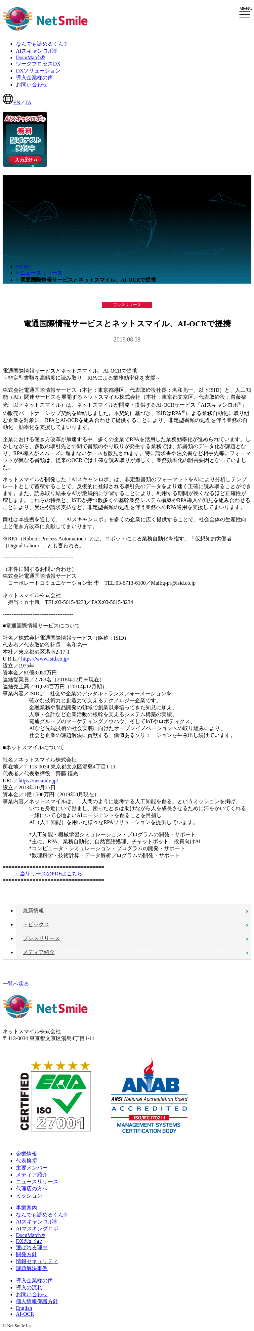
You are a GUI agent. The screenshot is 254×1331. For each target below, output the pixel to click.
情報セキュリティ (37, 1261)
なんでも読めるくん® (41, 1214)
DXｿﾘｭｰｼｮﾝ (29, 1241)
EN (16, 102)
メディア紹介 (39, 952)
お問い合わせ (32, 1294)
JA (28, 102)
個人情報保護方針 (37, 1301)
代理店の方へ (32, 1188)
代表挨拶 (26, 1161)
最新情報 (33, 910)
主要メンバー (32, 1167)
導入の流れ (29, 1287)
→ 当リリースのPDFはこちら (47, 873)
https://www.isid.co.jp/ (45, 659)
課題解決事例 (32, 1268)
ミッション (29, 1195)
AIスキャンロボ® (36, 1221)
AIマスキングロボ (37, 1228)
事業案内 (26, 1208)
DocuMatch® (30, 1235)
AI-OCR (25, 1314)
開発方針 (26, 1254)
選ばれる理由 (32, 1247)
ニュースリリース (41, 273)
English (24, 1308)
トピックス (36, 924)
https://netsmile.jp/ (38, 780)
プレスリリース (41, 938)
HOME (23, 266)
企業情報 (26, 1154)
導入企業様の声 (34, 1280)
